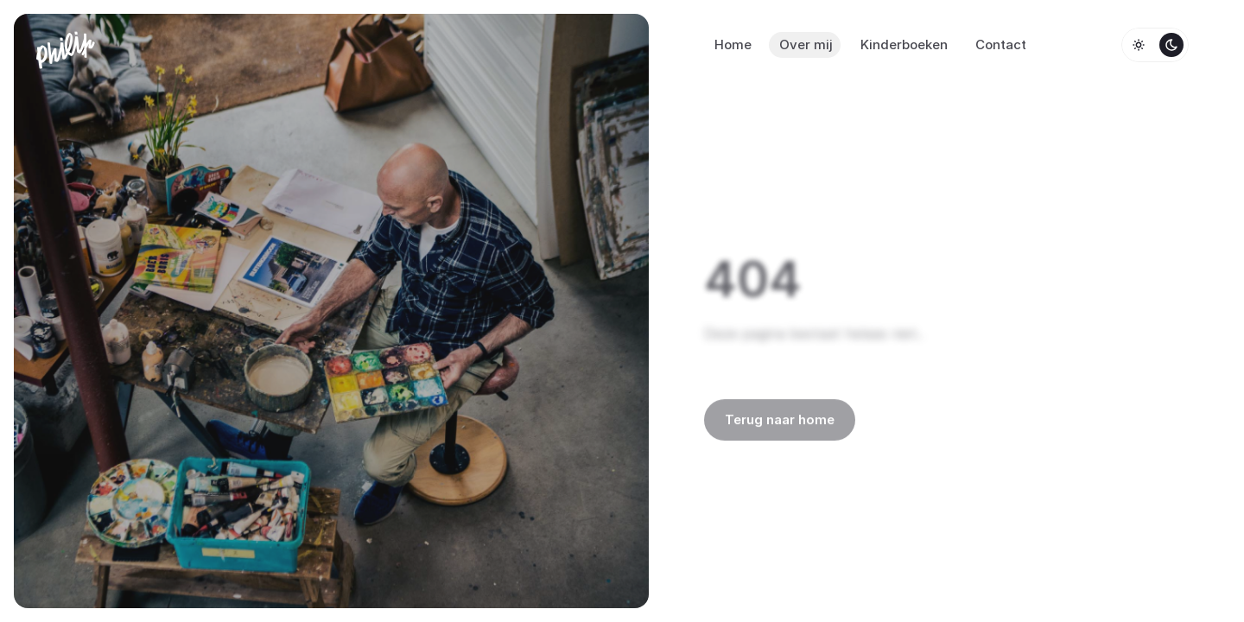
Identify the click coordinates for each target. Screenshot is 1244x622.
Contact (1000, 44)
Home (733, 44)
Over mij (806, 44)
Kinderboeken (904, 44)
